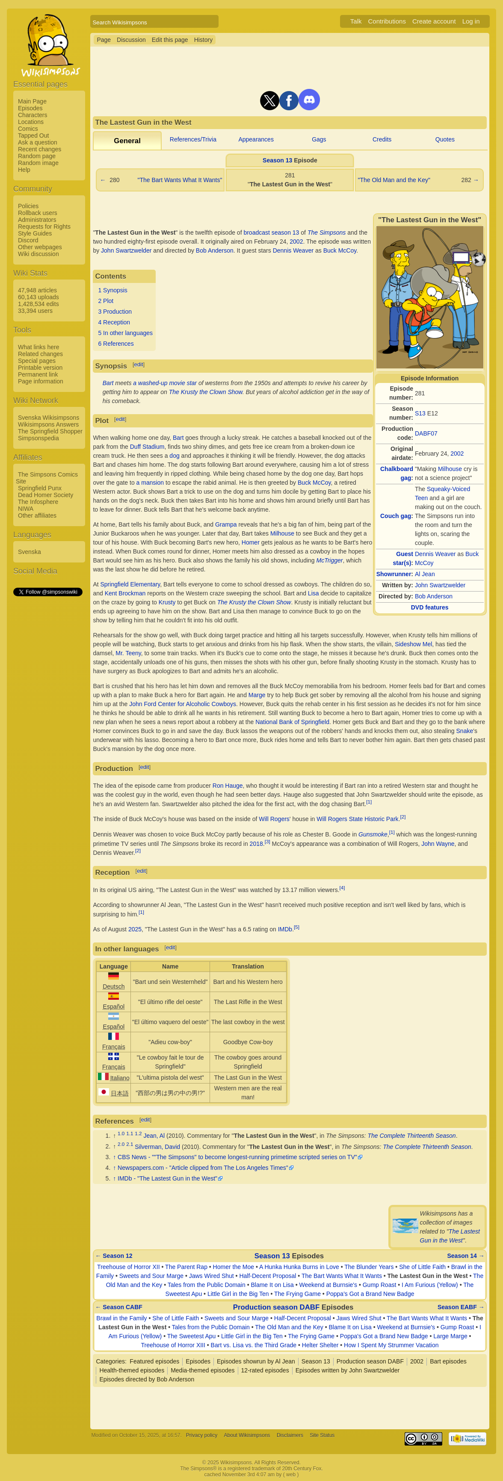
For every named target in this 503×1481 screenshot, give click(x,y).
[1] (369, 801)
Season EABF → (461, 1307)
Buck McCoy (340, 250)
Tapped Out (33, 135)
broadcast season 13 (271, 232)
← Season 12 (113, 1255)
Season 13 (277, 160)
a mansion (150, 482)
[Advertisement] (47, 726)
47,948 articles (37, 290)
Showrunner (393, 574)
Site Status (322, 1435)
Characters (32, 115)
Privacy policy (201, 1435)
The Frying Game (297, 1293)
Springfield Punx (40, 488)
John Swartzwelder (440, 585)
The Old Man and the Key (289, 1327)
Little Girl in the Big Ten (238, 1293)
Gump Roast (379, 1284)
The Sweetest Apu (191, 1336)
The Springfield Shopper (50, 431)
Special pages (37, 360)
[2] (403, 816)
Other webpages (40, 247)
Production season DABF (276, 1307)
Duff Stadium (147, 446)
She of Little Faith (422, 1266)
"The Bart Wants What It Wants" (179, 180)
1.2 (138, 1133)
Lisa (313, 593)
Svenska (29, 551)
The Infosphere (38, 501)
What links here (38, 347)
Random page (37, 156)
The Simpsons (327, 232)
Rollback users (37, 212)
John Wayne (437, 843)
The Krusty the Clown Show (206, 392)
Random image (38, 162)
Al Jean (425, 574)
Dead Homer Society (45, 495)
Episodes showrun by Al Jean (256, 1361)
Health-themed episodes (131, 1370)
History (203, 39)
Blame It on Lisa (272, 1284)
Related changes (40, 353)
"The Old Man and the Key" (394, 180)
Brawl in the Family (121, 1318)
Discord (28, 240)
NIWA (25, 508)
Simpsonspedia (38, 438)
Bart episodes (448, 1361)
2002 (457, 453)
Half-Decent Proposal (267, 1275)
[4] (342, 887)
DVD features (430, 607)
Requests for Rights (44, 226)
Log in (471, 21)
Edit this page (170, 39)
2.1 (129, 1144)
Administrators (37, 219)
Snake (464, 730)
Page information (40, 381)
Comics (28, 128)
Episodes (30, 108)
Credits (382, 139)
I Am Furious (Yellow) (430, 1284)
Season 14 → (466, 1255)
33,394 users (35, 310)
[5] (296, 927)
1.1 (129, 1133)
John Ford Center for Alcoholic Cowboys (182, 704)
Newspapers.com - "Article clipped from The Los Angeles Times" (203, 1167)
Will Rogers (274, 819)
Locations (31, 121)
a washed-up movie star (165, 383)
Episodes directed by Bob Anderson (146, 1379)
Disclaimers (290, 1435)
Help (24, 169)
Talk (356, 21)
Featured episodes (154, 1361)
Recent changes (39, 149)
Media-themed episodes (202, 1370)
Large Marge (450, 1336)
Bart (108, 383)
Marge (257, 695)
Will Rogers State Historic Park (357, 819)
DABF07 (426, 433)
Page (104, 39)
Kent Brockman (125, 593)
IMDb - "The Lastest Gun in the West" (167, 1178)
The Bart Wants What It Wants (342, 1275)
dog (174, 455)
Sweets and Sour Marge (151, 1275)
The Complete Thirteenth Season (411, 1135)
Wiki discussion (38, 253)
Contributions (387, 21)
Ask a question (37, 142)
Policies (28, 206)
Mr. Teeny (128, 653)
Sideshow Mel (413, 644)
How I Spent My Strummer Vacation (391, 1345)
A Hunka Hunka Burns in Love (299, 1266)
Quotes (445, 139)
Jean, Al (154, 1135)
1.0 (121, 1133)
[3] (267, 841)
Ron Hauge (228, 785)
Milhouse (450, 468)
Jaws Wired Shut (211, 1275)
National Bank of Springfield (292, 721)
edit (138, 364)
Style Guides (35, 233)
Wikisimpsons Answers (48, 424)
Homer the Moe (233, 1266)
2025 (135, 929)
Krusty (167, 602)
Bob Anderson (434, 596)
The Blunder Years (369, 1266)
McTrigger (330, 560)
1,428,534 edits (38, 303)
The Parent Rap (186, 1266)
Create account (434, 21)
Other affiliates (37, 515)
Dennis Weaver (435, 554)
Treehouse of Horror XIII (173, 1345)
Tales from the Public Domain (207, 1284)
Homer (251, 542)
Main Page (32, 101)
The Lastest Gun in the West (274, 1135)
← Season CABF (118, 1307)
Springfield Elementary (130, 584)
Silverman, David (157, 1146)
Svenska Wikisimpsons (48, 417)
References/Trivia (193, 139)
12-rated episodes (265, 1370)
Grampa (226, 524)
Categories (110, 1361)
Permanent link (38, 374)
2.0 (121, 1144)
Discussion (131, 39)
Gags (319, 139)
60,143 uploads (38, 297)
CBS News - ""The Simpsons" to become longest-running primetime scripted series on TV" (237, 1157)
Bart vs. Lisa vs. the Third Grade (254, 1345)
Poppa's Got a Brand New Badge (370, 1293)
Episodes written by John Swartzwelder (348, 1370)
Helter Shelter (320, 1345)
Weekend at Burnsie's (328, 1284)
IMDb (285, 929)
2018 (256, 843)
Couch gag (395, 515)
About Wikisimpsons (247, 1435)
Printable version (40, 367)
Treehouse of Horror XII (128, 1266)
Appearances (256, 139)
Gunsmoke (373, 834)
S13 (420, 413)
